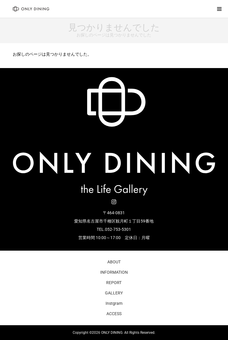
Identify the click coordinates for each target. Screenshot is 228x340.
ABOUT (114, 262)
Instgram (114, 303)
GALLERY (114, 293)
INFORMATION (114, 272)
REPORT (114, 282)
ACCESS (114, 313)
